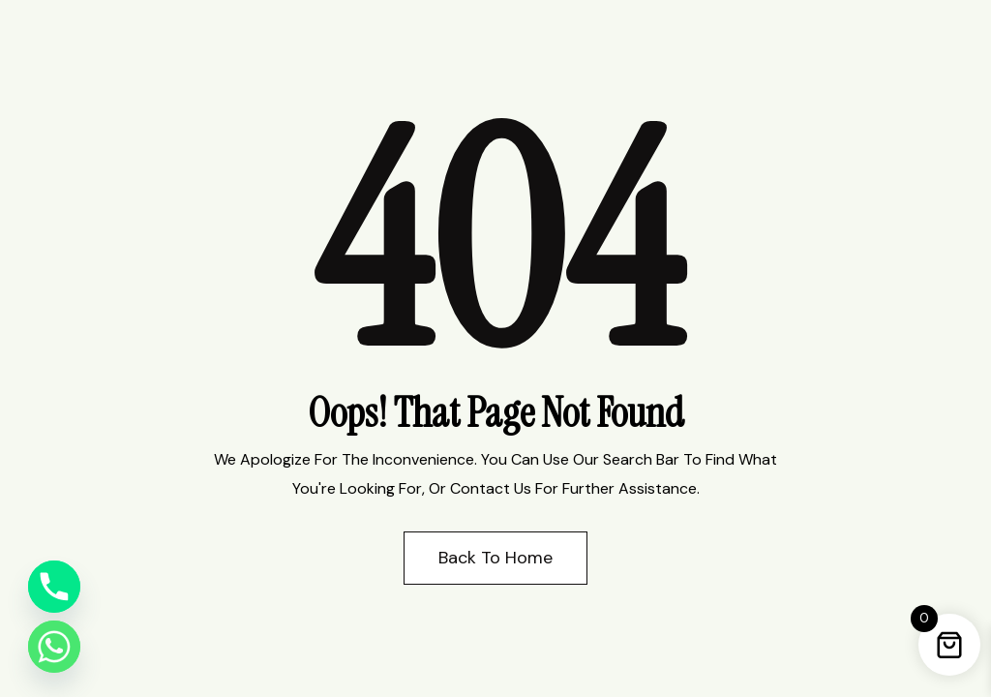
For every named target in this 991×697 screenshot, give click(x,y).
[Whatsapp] (54, 647)
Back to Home (495, 557)
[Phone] (54, 587)
